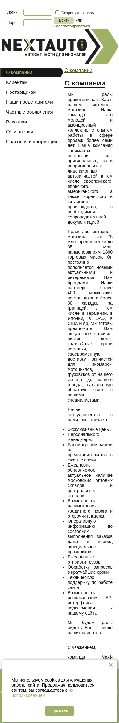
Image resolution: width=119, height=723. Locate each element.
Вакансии (16, 121)
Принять (59, 711)
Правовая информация (31, 141)
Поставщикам (21, 92)
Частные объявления (29, 111)
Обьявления (19, 131)
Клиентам (17, 82)
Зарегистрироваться (72, 26)
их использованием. (42, 693)
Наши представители (29, 102)
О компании (78, 70)
